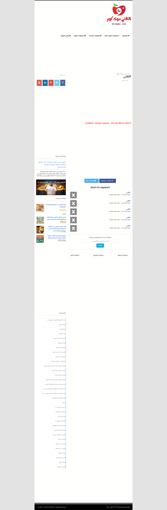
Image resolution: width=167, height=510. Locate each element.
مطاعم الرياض (61, 416)
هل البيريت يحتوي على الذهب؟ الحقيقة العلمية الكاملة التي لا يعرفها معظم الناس (56, 229)
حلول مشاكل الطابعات (59, 398)
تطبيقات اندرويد (61, 348)
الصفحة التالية (75, 255)
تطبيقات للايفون (61, 357)
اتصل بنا (40, 507)
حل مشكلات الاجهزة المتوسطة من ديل (54, 393)
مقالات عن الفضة (61, 449)
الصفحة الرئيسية (98, 255)
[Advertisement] (61, 17)
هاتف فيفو (62, 462)
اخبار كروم (63, 329)
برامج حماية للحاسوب (59, 338)
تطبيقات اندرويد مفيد (59, 352)
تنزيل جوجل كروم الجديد (58, 371)
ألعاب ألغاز (62, 334)
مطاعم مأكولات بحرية (59, 435)
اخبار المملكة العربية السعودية (56, 320)
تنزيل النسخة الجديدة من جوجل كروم (55, 366)
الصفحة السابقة (123, 255)
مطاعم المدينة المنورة (59, 426)
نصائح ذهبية (62, 453)
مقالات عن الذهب (60, 444)
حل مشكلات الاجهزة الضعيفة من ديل (54, 389)
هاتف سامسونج (61, 458)
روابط (64, 403)
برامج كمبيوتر (62, 343)
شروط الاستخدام (49, 507)
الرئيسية (125, 36)
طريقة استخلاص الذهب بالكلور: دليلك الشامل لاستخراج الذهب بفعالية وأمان (56, 238)
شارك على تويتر (91, 180)
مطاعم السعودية (125, 80)
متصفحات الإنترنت (60, 412)
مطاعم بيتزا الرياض (60, 430)
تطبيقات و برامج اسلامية (58, 361)
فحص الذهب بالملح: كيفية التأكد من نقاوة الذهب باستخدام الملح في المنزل (56, 219)
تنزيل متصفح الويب (60, 375)
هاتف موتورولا (61, 467)
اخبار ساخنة (62, 325)
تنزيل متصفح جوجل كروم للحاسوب (55, 384)
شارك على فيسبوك (107, 180)
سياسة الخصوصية (60, 507)
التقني (128, 192)
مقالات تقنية (62, 439)
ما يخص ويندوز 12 (60, 407)
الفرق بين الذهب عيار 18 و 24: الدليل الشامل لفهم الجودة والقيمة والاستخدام (52, 164)
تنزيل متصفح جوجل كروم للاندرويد (55, 380)
